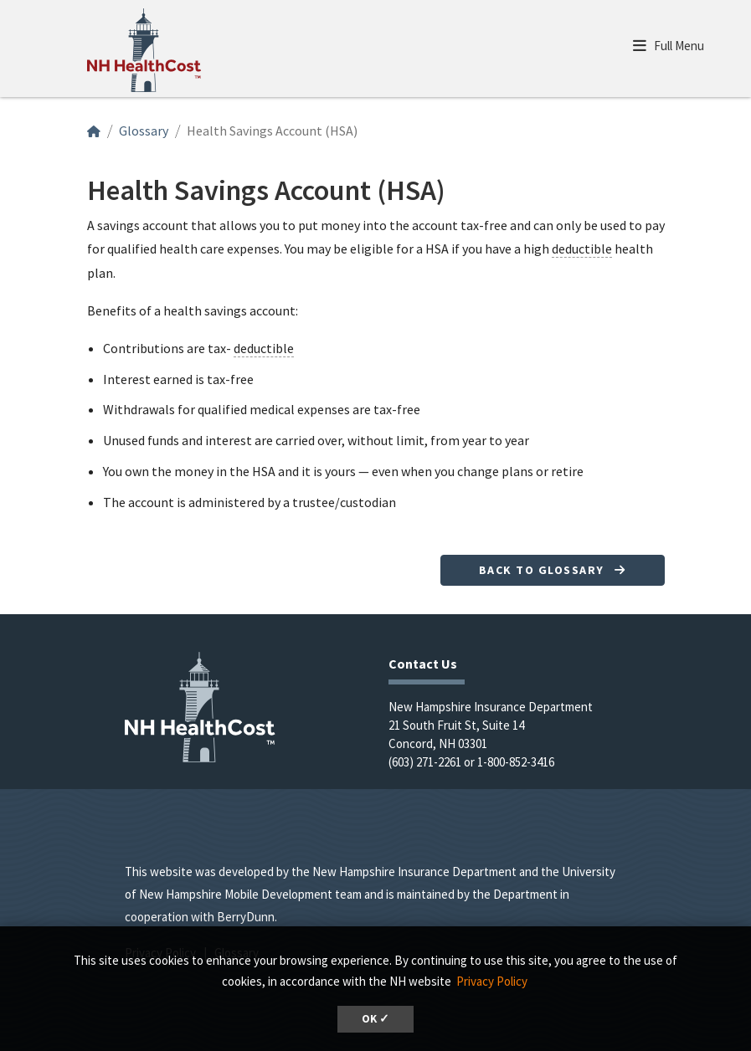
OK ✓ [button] (375, 1019)
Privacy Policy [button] (491, 981)
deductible (582, 248)
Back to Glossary (552, 569)
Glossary (143, 130)
